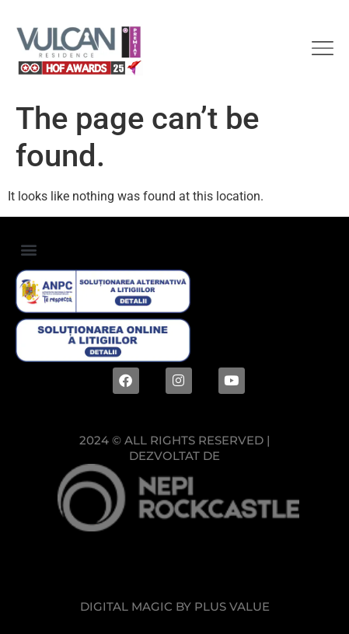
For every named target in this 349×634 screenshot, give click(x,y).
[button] (28, 249)
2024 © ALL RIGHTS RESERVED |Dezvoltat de (174, 448)
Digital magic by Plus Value (175, 606)
